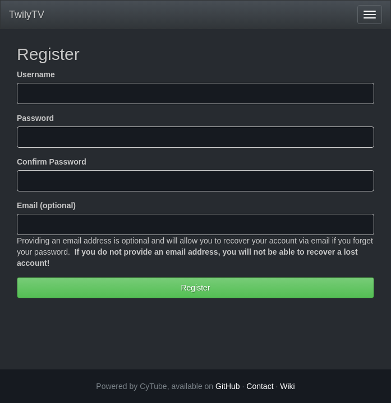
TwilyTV (26, 14)
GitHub (227, 386)
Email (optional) (46, 205)
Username (36, 74)
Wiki (287, 386)
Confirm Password (51, 161)
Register (195, 287)
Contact (259, 386)
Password (35, 118)
